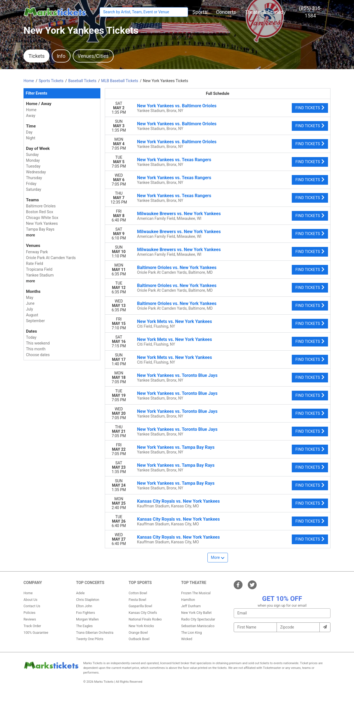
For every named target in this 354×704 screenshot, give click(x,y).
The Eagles (84, 626)
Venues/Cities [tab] (93, 56)
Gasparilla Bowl (140, 606)
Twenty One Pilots (89, 639)
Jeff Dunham (191, 606)
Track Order (32, 626)
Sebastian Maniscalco (198, 626)
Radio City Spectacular (198, 619)
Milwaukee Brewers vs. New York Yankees (179, 213)
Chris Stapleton (87, 600)
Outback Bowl (139, 639)
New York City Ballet (196, 613)
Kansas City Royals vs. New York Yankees (178, 501)
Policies (29, 613)
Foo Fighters (85, 613)
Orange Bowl (138, 633)
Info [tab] (61, 56)
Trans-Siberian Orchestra (94, 633)
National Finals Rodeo (145, 619)
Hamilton (188, 600)
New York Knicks (141, 626)
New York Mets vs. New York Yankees (174, 321)
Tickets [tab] (36, 56)
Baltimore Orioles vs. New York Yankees (177, 267)
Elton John (84, 606)
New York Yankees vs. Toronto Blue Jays (177, 375)
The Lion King (191, 633)
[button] (200, 12)
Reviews (30, 619)
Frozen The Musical (196, 593)
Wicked (186, 639)
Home (28, 593)
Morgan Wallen (87, 619)
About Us (30, 600)
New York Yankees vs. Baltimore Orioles (177, 105)
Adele (80, 593)
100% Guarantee (36, 633)
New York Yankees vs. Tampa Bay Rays (176, 447)
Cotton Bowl (138, 593)
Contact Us (32, 606)
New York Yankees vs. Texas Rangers (174, 159)
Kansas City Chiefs (143, 613)
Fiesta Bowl (137, 600)
